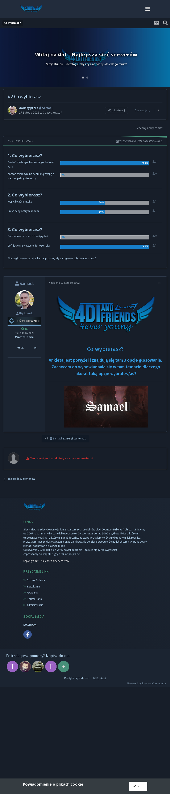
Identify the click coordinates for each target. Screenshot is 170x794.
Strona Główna (36, 580)
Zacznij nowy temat (149, 128)
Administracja (35, 605)
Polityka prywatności (76, 678)
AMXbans (32, 592)
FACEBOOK (29, 624)
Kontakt (100, 678)
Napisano (64, 282)
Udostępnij (116, 110)
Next (164, 57)
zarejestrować (87, 258)
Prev (5, 57)
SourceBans (34, 598)
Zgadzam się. (140, 786)
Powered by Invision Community (146, 683)
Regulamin (33, 586)
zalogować (66, 258)
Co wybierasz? (52, 112)
